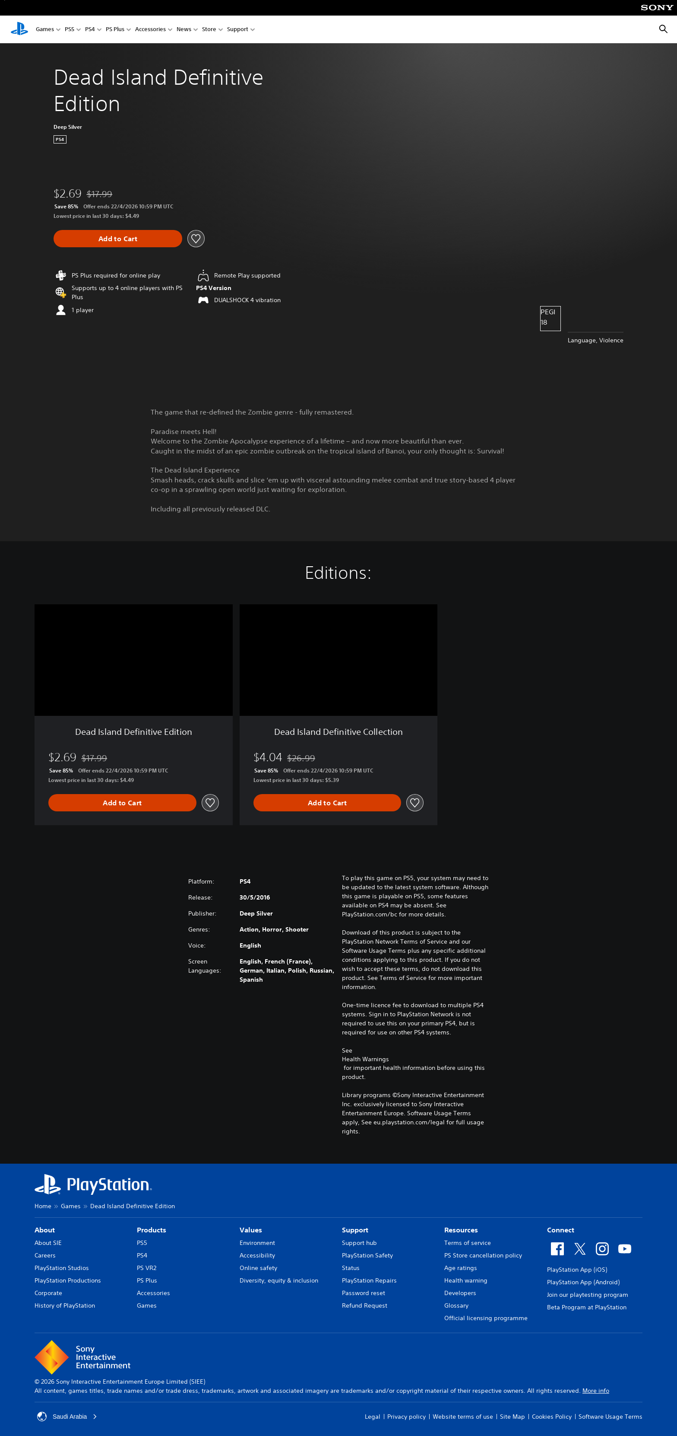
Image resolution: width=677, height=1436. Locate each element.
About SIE (48, 1243)
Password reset (363, 1293)
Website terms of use (463, 1416)
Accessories (150, 29)
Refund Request (364, 1305)
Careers (45, 1255)
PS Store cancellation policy (483, 1255)
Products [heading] (151, 1229)
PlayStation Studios (62, 1268)
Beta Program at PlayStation (586, 1307)
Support (237, 29)
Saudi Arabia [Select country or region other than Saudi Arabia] (67, 1416)
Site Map (512, 1416)
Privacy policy (406, 1416)
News (184, 29)
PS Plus (115, 29)
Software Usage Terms (610, 1416)
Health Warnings (365, 1059)
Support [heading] (355, 1229)
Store (209, 29)
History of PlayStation (65, 1305)
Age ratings (460, 1268)
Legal (372, 1416)
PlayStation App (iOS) (577, 1269)
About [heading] (45, 1229)
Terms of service (467, 1243)
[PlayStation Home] (19, 29)
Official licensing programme (486, 1318)
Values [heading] (251, 1229)
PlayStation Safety (367, 1255)
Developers (460, 1293)
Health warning (465, 1280)
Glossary (456, 1305)
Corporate (48, 1293)
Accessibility (257, 1255)
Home (43, 1206)
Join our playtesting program (587, 1295)
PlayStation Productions (68, 1280)
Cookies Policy (552, 1416)
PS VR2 (146, 1268)
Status (351, 1268)
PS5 (69, 29)
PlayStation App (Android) (583, 1282)
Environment (257, 1243)
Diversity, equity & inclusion (279, 1280)
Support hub (359, 1243)
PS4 (90, 29)
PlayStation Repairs (369, 1280)
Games (45, 29)
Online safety (258, 1268)
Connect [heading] (560, 1229)
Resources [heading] (461, 1229)
